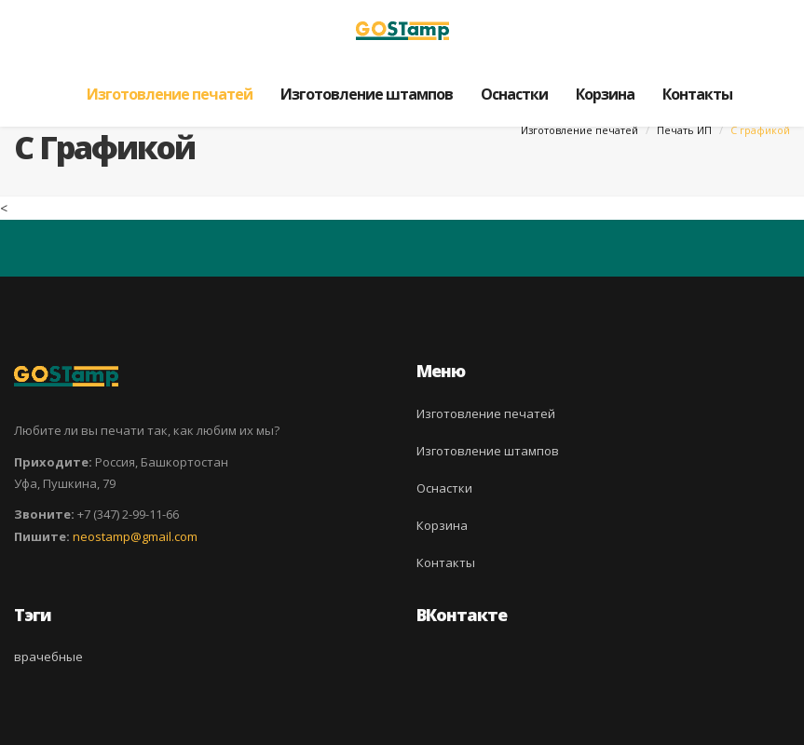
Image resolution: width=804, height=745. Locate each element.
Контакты (697, 94)
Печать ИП (684, 130)
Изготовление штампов (366, 94)
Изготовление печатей (169, 94)
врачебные (48, 656)
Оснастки (514, 94)
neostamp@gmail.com (135, 536)
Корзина (605, 94)
